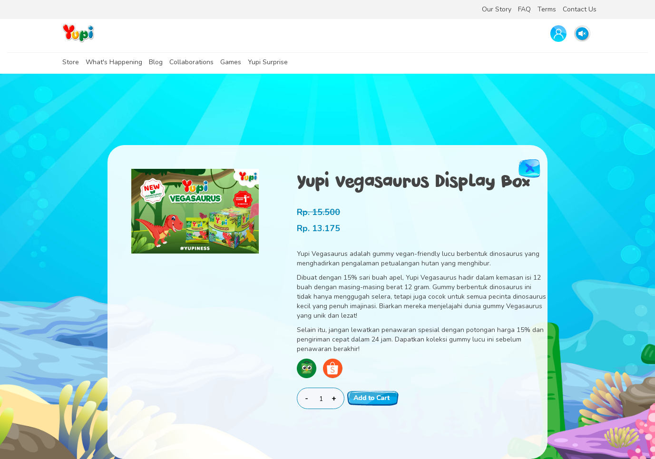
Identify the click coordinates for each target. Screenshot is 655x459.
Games (230, 62)
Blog (156, 62)
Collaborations (191, 62)
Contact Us (579, 9)
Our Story (496, 9)
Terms (547, 9)
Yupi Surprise (268, 62)
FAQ (524, 9)
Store (70, 62)
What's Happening (114, 62)
